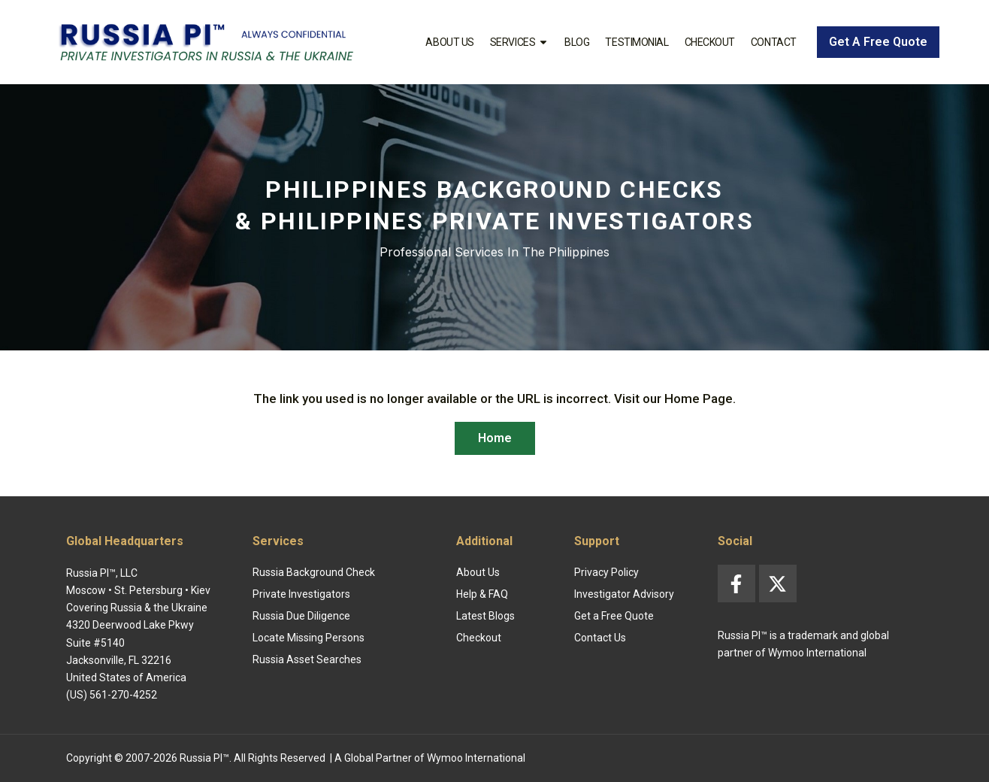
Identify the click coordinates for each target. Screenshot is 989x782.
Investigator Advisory (624, 594)
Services (519, 42)
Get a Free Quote (614, 616)
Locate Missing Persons (308, 638)
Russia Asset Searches (307, 659)
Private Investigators (301, 594)
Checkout (710, 42)
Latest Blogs (485, 616)
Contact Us (600, 638)
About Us (449, 42)
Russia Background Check (314, 572)
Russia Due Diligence (301, 616)
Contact (774, 42)
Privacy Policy (606, 572)
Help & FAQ (482, 594)
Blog (576, 42)
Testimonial (636, 42)
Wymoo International (476, 758)
